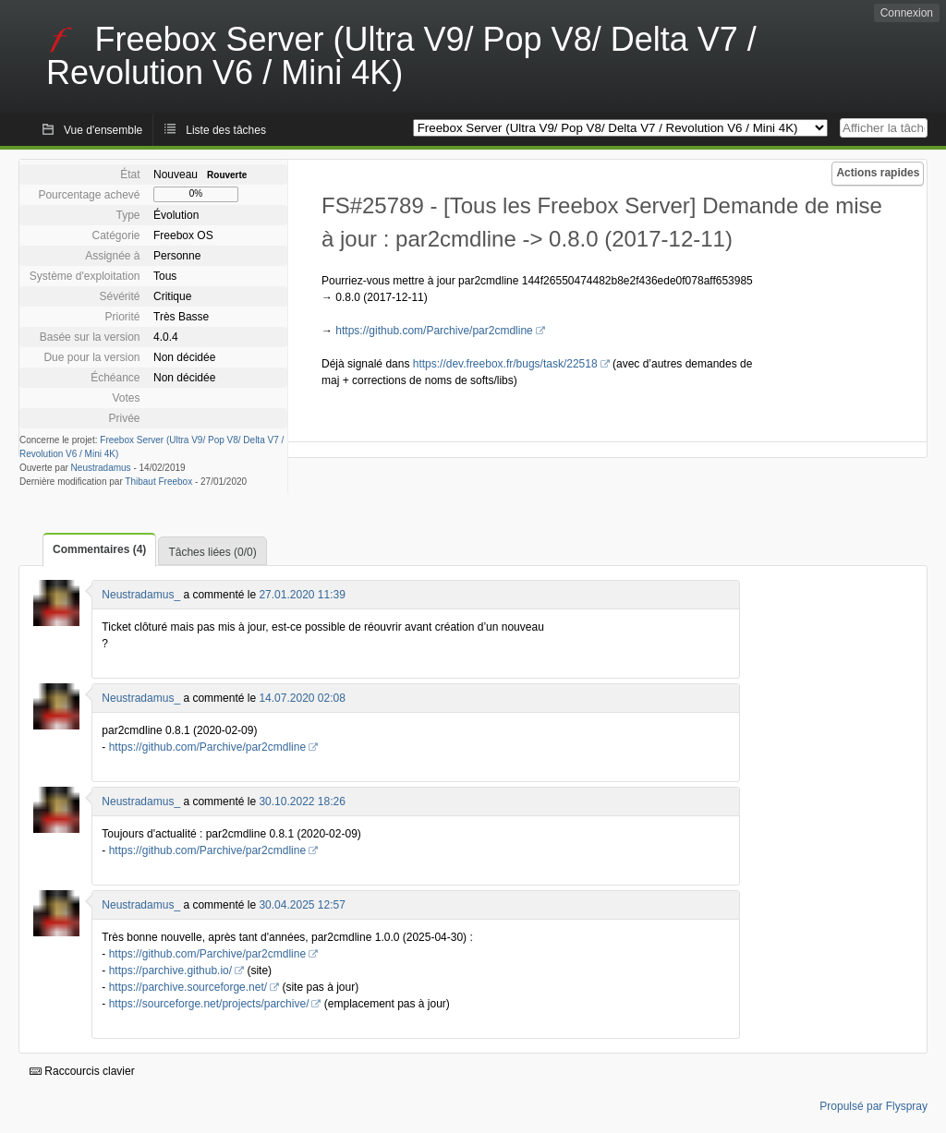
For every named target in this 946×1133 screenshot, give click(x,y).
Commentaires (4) (99, 549)
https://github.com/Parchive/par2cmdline (433, 330)
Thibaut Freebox (158, 481)
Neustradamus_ (141, 594)
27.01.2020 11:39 (302, 594)
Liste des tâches (226, 130)
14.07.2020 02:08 (302, 698)
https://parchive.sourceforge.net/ (188, 987)
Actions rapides (877, 172)
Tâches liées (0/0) (212, 552)
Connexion (906, 12)
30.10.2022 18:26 (302, 801)
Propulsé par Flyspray (873, 1106)
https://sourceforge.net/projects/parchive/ (209, 1003)
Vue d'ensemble (103, 130)
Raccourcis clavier (82, 1071)
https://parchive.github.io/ (170, 970)
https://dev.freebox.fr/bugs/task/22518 (505, 363)
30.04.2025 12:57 (302, 904)
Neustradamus (101, 468)
